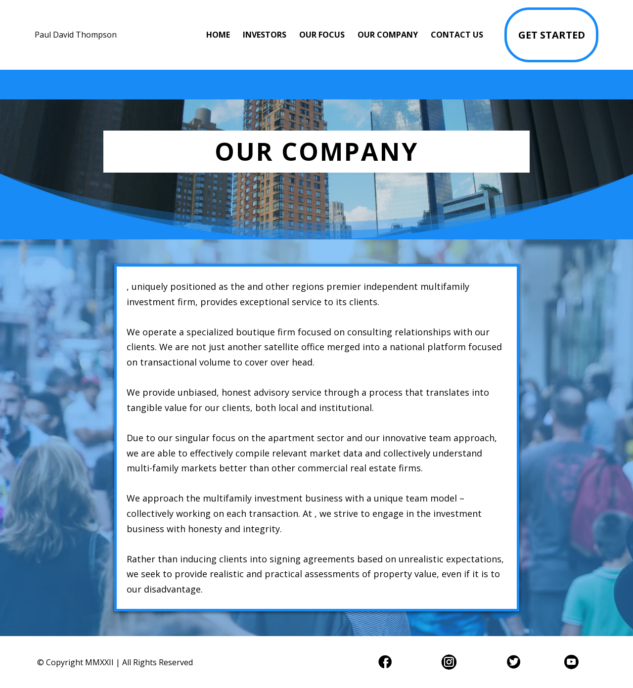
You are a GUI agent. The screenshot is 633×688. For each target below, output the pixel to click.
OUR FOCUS (322, 34)
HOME (218, 34)
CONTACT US (457, 34)
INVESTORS (264, 34)
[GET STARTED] (551, 34)
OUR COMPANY (388, 34)
